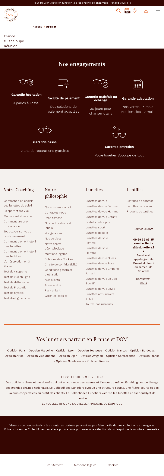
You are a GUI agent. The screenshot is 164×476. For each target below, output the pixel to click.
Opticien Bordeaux (142, 350)
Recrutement (53, 217)
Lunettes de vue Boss (100, 263)
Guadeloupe (14, 41)
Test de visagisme (15, 271)
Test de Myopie (13, 292)
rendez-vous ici (120, 2)
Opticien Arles (14, 355)
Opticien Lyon (65, 350)
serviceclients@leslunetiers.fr (143, 247)
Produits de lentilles (140, 211)
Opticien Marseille (41, 350)
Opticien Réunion (98, 361)
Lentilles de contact (140, 200)
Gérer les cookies (56, 295)
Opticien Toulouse (90, 350)
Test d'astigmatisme (17, 298)
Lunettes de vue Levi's (100, 288)
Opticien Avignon (92, 355)
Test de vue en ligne (17, 276)
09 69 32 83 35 (143, 239)
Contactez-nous (55, 212)
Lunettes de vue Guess (101, 258)
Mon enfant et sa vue (18, 216)
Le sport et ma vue (16, 210)
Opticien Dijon (68, 355)
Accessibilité (53, 285)
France (9, 36)
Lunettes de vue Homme (102, 211)
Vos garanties (53, 233)
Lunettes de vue (96, 200)
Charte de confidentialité (61, 264)
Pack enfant (52, 290)
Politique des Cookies (59, 259)
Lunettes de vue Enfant (101, 216)
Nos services (53, 238)
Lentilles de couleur (140, 206)
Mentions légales (56, 253)
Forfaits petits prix (98, 222)
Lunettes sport (95, 227)
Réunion (11, 46)
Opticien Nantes (116, 350)
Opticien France (149, 355)
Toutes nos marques (99, 304)
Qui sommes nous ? (58, 207)
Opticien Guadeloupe (70, 361)
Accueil (37, 26)
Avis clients (52, 279)
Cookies (113, 465)
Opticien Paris (16, 350)
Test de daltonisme (16, 282)
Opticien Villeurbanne (41, 355)
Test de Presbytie (15, 287)
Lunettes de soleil (97, 232)
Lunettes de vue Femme (101, 206)
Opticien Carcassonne (120, 355)
